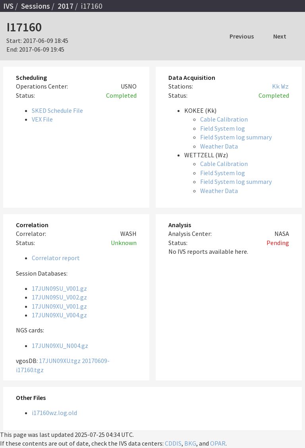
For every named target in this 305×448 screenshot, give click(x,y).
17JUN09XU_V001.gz (59, 306)
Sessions (35, 6)
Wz (285, 86)
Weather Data (219, 146)
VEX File (42, 119)
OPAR (218, 443)
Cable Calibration (224, 119)
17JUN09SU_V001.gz (59, 288)
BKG (190, 443)
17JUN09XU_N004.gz (60, 346)
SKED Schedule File (57, 110)
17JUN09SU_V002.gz (59, 297)
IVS (8, 6)
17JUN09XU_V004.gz (59, 315)
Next (279, 36)
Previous (242, 36)
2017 (65, 6)
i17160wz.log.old (54, 413)
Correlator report (56, 258)
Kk (276, 86)
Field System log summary (236, 137)
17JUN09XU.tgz (60, 361)
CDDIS (173, 443)
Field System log (222, 128)
